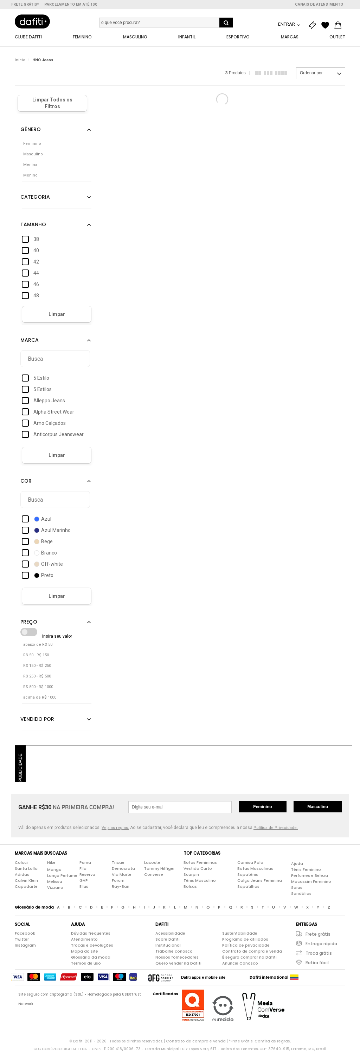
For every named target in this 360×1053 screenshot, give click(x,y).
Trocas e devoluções (92, 946)
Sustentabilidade (239, 935)
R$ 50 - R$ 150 (36, 657)
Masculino (317, 808)
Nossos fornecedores (177, 958)
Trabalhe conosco (174, 952)
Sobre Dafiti (167, 941)
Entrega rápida (321, 945)
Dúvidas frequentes (90, 935)
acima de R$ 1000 (39, 699)
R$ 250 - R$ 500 (37, 678)
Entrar (287, 24)
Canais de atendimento (319, 4)
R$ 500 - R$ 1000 (38, 688)
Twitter (22, 941)
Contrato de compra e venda (252, 952)
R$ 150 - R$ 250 (37, 667)
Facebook (25, 935)
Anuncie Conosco (240, 964)
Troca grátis (319, 955)
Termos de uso (86, 964)
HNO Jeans (42, 61)
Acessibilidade (170, 935)
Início (20, 61)
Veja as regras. (115, 829)
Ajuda (297, 864)
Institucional (168, 946)
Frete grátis (318, 936)
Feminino (262, 808)
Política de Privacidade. (275, 829)
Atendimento (84, 941)
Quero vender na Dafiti (178, 964)
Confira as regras (272, 1043)
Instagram (25, 946)
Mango (54, 870)
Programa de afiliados (245, 941)
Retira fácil (317, 964)
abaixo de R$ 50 (37, 646)
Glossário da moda (90, 958)
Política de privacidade (246, 946)
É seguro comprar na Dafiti (249, 958)
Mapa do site (84, 952)
